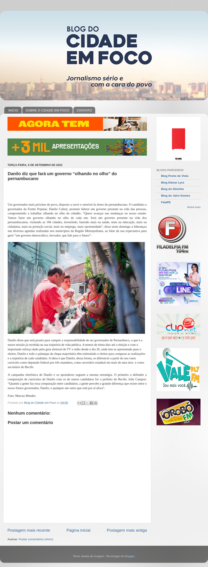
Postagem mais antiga (127, 530)
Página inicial (78, 530)
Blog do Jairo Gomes (175, 195)
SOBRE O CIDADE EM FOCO (47, 110)
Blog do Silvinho (172, 189)
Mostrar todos (193, 207)
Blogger (129, 556)
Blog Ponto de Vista (174, 175)
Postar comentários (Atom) (36, 539)
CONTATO (84, 110)
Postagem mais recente (29, 530)
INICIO (13, 110)
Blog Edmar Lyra (172, 182)
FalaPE (166, 202)
